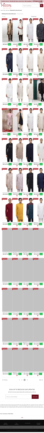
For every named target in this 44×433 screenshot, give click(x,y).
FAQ (33, 427)
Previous (5, 379)
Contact (11, 427)
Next (40, 379)
